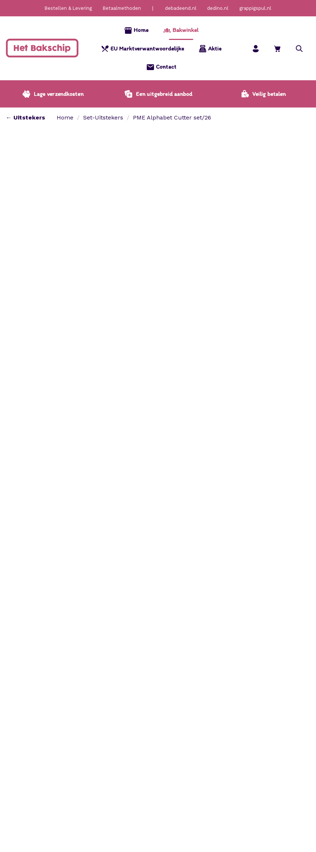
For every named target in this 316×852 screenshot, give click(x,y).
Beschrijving (22, 450)
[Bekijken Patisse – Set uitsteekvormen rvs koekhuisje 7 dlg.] (270, 765)
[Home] (42, 48)
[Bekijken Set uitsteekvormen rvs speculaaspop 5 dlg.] (65, 765)
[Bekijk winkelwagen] (277, 48)
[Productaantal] (188, 223)
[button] (299, 48)
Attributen (59, 450)
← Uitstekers (25, 117)
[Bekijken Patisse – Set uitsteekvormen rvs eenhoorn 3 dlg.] (168, 765)
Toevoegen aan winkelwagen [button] (20, 765)
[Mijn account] (256, 48)
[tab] (22, 450)
